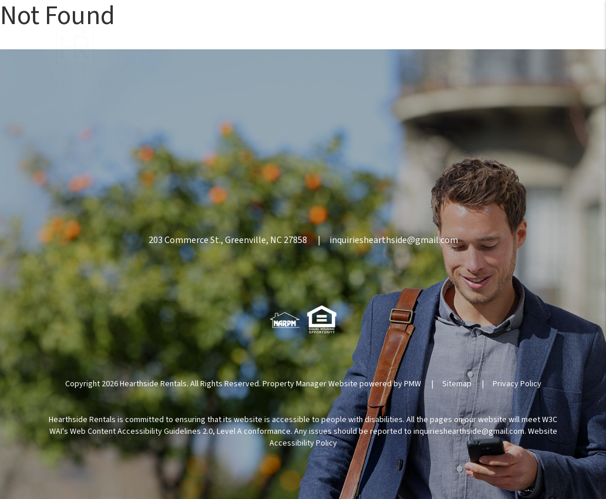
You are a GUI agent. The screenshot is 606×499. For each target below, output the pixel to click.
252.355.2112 (531, 30)
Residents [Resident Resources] (279, 60)
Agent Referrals (418, 60)
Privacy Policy (517, 384)
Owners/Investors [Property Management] (192, 60)
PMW (412, 384)
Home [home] (114, 60)
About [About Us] (491, 60)
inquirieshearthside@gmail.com (393, 240)
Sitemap (457, 384)
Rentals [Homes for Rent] (343, 60)
